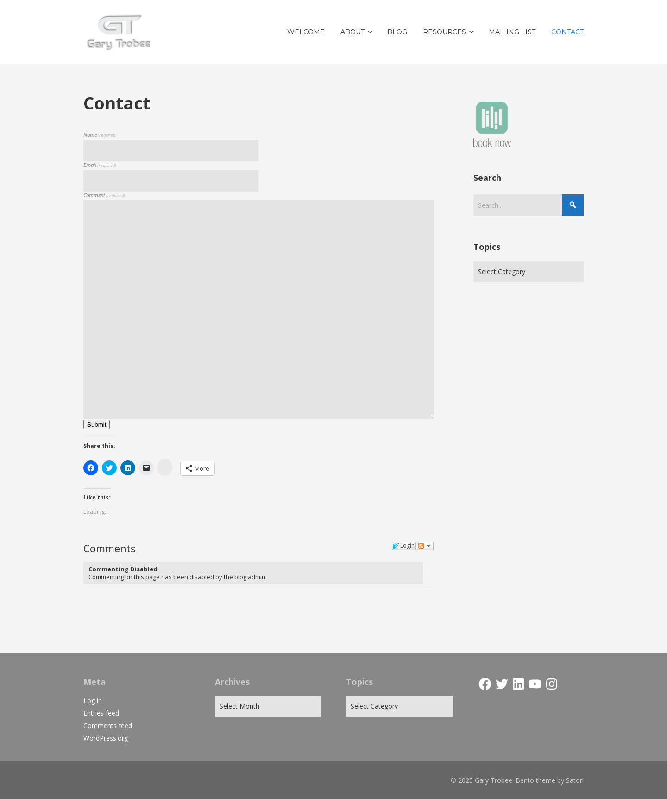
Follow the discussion (425, 546)
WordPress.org (105, 738)
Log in (92, 700)
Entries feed (101, 713)
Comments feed (107, 725)
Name (100, 134)
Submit (96, 424)
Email (99, 164)
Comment (104, 195)
